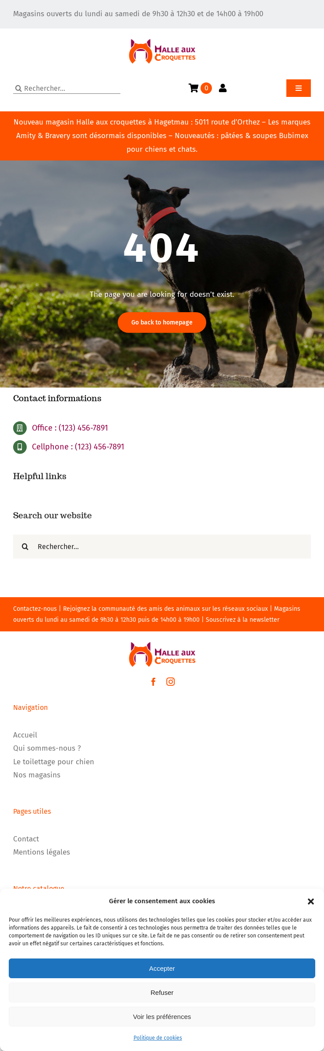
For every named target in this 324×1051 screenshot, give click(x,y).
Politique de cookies (158, 1038)
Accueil (25, 735)
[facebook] (153, 681)
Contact (26, 839)
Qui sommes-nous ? (47, 748)
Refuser (162, 992)
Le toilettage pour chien (53, 761)
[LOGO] (162, 32)
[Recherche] (18, 88)
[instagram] (170, 681)
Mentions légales (41, 852)
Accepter (162, 968)
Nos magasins (36, 775)
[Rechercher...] (66, 88)
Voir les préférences (162, 1016)
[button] (310, 901)
